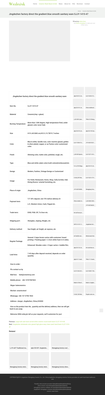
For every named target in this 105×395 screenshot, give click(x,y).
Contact (87, 4)
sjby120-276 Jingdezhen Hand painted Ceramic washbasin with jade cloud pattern (78, 131)
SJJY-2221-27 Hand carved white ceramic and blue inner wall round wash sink (90, 177)
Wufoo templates (80, 23)
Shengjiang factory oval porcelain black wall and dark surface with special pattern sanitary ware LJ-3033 (60, 348)
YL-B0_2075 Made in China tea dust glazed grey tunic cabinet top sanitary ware (78, 177)
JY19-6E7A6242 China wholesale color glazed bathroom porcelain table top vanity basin (90, 205)
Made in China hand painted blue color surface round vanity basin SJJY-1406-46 (78, 282)
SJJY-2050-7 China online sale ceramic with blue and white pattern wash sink (90, 271)
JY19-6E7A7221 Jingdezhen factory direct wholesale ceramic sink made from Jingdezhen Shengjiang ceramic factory (90, 142)
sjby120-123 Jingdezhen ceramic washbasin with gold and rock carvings (78, 247)
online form (82, 21)
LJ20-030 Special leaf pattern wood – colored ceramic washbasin (78, 154)
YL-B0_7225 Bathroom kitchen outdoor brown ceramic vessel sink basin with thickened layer (78, 294)
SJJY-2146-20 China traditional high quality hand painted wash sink (78, 271)
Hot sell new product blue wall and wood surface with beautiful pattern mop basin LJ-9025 (78, 212)
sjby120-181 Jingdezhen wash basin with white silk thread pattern (78, 107)
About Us (67, 4)
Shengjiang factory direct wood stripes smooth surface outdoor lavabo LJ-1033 (60, 367)
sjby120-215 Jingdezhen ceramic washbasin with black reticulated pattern (90, 166)
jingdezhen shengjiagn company (43, 389)
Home (35, 4)
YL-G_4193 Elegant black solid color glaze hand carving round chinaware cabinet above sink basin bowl (78, 166)
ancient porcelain (47, 384)
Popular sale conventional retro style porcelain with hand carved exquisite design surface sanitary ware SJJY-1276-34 (90, 294)
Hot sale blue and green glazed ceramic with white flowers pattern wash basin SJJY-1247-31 (90, 247)
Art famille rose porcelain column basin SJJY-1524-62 (78, 236)
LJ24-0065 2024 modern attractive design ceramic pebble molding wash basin (90, 201)
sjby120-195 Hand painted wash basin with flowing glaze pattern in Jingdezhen (90, 131)
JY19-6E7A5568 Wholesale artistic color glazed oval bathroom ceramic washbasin (78, 189)
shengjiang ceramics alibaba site (43, 387)
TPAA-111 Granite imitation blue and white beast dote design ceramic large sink (90, 259)
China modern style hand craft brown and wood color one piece (78, 201)
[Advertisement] (84, 56)
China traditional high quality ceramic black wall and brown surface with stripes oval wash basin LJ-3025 (90, 107)
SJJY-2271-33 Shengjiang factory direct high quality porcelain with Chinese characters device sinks (90, 154)
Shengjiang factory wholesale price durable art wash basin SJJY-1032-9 (39, 367)
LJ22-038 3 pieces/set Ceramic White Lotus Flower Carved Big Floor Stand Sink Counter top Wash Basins (78, 119)
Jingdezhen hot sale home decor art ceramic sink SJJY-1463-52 (90, 224)
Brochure (80, 4)
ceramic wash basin (52, 391)
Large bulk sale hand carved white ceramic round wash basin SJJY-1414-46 (40, 321)
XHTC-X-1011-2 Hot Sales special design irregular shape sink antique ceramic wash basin (78, 224)
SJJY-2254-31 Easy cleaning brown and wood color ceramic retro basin (90, 96)
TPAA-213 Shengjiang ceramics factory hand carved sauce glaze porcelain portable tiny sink (90, 119)
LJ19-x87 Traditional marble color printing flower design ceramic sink (18, 348)
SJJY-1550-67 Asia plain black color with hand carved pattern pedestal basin (78, 142)
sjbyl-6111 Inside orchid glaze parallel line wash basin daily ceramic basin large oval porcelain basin (78, 259)
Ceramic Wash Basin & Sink (48, 4)
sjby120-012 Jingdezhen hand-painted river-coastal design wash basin (78, 96)
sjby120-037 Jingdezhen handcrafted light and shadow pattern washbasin (39, 348)
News (60, 4)
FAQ (73, 4)
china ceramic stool (43, 385)
